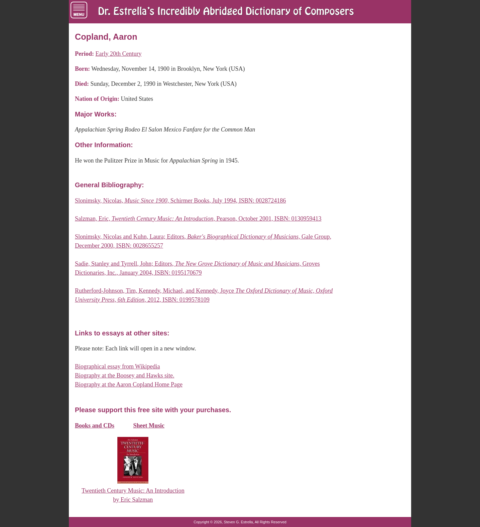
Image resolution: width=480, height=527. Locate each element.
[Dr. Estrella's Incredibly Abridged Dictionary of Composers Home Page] (226, 12)
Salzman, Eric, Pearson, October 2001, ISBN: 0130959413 (198, 218)
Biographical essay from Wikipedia (117, 366)
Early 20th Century (118, 53)
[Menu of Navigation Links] (79, 10)
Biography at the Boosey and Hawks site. (124, 375)
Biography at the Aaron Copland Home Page (129, 384)
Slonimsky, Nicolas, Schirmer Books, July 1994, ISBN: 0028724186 (180, 200)
